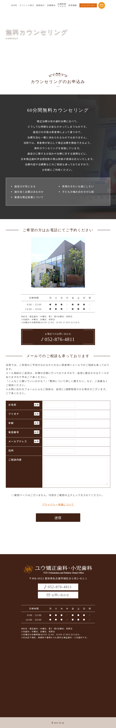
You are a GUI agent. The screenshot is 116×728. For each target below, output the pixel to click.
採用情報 (72, 5)
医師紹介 (40, 5)
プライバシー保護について (58, 504)
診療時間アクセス (62, 5)
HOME (14, 5)
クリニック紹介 (26, 5)
